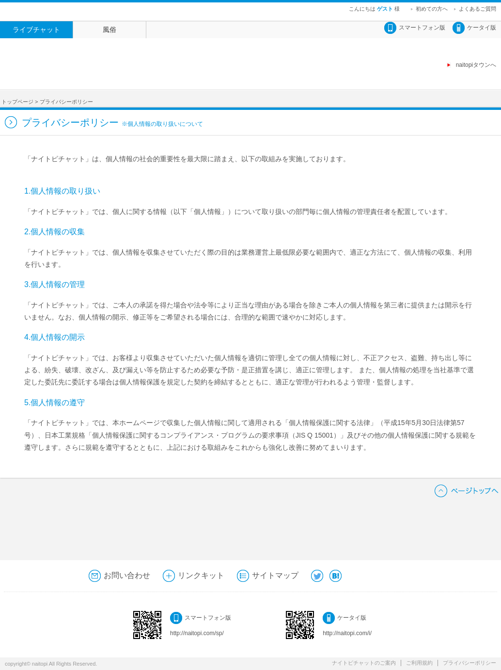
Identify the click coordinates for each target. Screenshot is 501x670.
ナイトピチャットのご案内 (364, 663)
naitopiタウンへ (476, 64)
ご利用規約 (419, 663)
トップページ (17, 102)
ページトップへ (467, 490)
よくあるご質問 (477, 9)
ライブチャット (36, 29)
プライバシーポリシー (469, 663)
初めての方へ (432, 9)
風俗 (109, 29)
